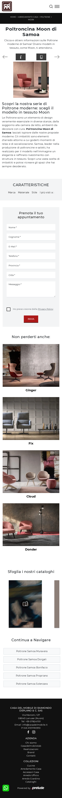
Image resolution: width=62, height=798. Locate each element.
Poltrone (45, 17)
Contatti (31, 755)
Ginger (31, 390)
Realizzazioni (30, 749)
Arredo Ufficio (31, 775)
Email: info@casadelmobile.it (31, 724)
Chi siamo (31, 742)
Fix (31, 443)
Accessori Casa (31, 772)
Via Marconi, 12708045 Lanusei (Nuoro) (31, 717)
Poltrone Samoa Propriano (32, 675)
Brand (30, 752)
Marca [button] (11, 192)
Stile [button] (34, 192)
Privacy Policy (45, 309)
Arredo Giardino (31, 778)
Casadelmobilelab (31, 745)
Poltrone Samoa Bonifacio (32, 667)
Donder (31, 549)
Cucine (31, 765)
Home (13, 17)
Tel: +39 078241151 (31, 721)
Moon (31, 20)
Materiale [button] (23, 192)
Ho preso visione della (33, 309)
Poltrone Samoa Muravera (32, 651)
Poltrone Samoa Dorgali (31, 659)
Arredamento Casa (28, 17)
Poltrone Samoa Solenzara (32, 683)
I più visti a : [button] (47, 192)
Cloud (31, 496)
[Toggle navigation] (57, 6)
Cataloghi (30, 781)
